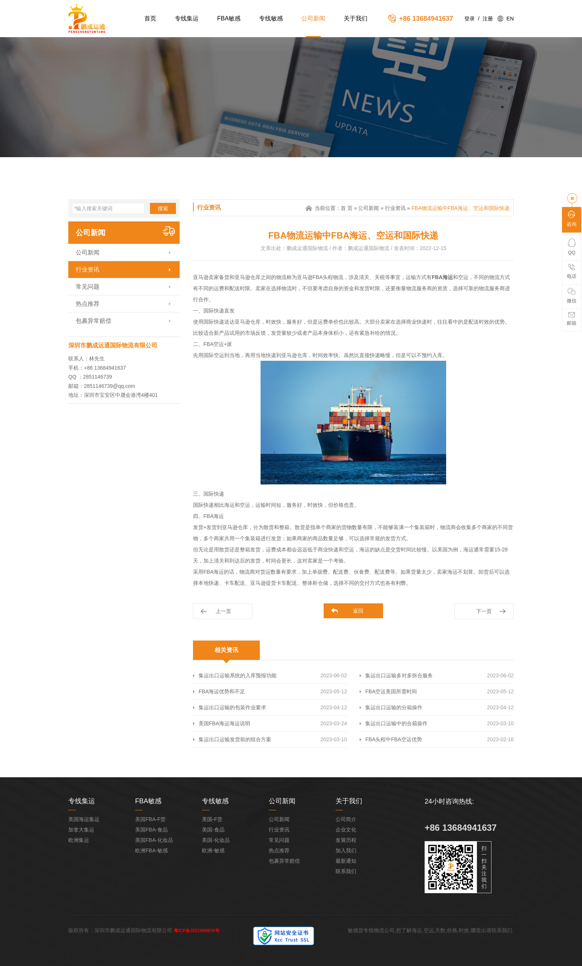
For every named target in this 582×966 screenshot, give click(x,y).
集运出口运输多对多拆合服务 (399, 675)
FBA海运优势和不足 (222, 691)
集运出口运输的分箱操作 (393, 707)
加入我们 (346, 850)
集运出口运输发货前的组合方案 (235, 739)
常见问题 (87, 286)
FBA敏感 (229, 18)
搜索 (163, 208)
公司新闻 (313, 18)
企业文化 (346, 830)
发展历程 (346, 840)
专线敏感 (271, 18)
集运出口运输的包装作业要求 (232, 707)
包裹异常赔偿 (93, 321)
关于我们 (355, 18)
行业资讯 (87, 269)
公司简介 (346, 819)
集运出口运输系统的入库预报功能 (238, 675)
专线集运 (187, 18)
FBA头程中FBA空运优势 (393, 739)
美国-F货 (212, 819)
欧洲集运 (78, 840)
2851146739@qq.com (109, 386)
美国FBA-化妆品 (154, 840)
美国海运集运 (83, 819)
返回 (358, 611)
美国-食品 (213, 830)
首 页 (347, 208)
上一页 (223, 611)
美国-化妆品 (216, 840)
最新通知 (346, 861)
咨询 (571, 218)
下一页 (484, 611)
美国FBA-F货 (150, 819)
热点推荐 (87, 304)
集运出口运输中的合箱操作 (396, 723)
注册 (488, 19)
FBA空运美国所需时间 (391, 691)
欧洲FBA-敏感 (151, 850)
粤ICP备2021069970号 (196, 930)
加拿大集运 (81, 830)
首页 (150, 18)
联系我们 (346, 871)
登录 (469, 19)
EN (510, 19)
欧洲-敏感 (213, 850)
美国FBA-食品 (151, 830)
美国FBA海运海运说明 (224, 723)
